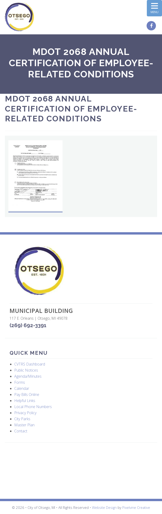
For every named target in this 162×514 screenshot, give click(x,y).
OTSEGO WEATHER (81, 470)
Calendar (21, 388)
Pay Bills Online (26, 394)
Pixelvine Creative (136, 507)
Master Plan (24, 424)
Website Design (104, 507)
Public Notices (26, 370)
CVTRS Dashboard (29, 364)
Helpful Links (24, 400)
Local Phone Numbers (33, 406)
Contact (20, 431)
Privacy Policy (25, 412)
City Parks (22, 418)
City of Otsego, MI (19, 17)
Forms (19, 382)
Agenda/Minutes (28, 376)
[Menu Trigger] (154, 8)
